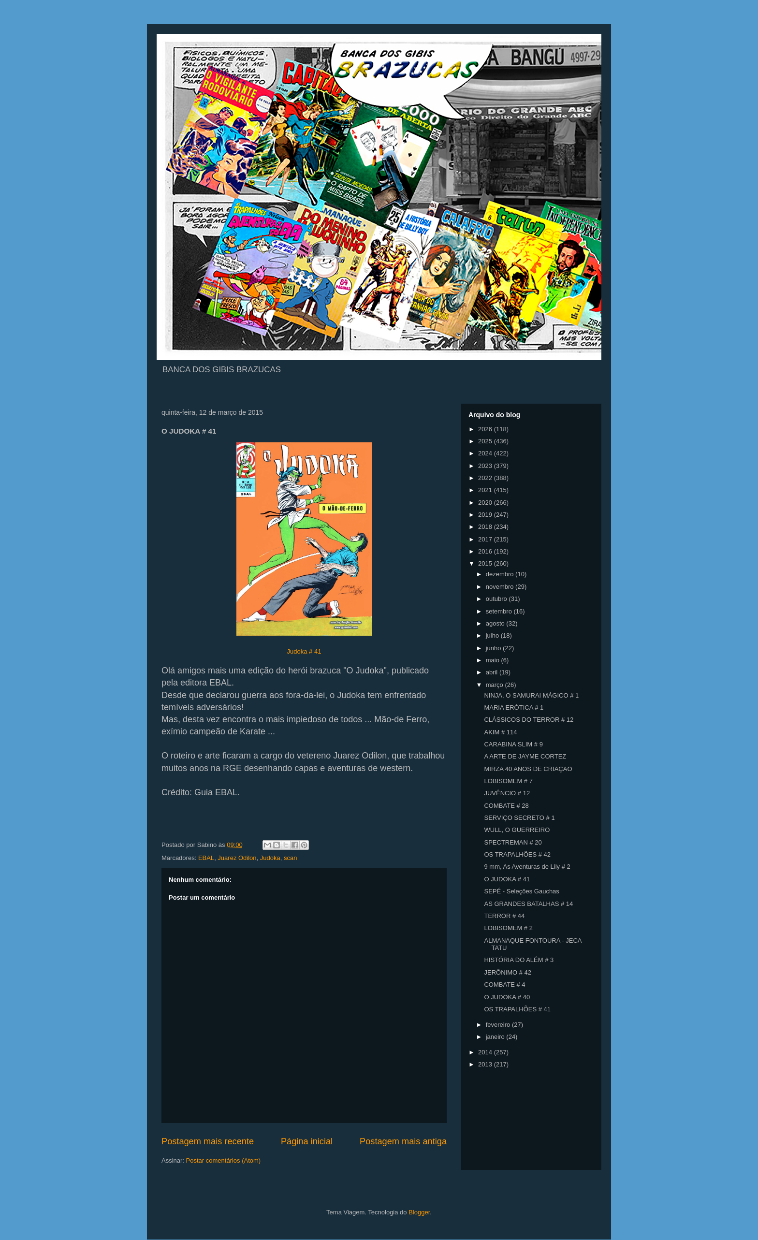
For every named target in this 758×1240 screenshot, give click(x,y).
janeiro (496, 1036)
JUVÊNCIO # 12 (507, 793)
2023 (486, 465)
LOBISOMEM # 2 (508, 928)
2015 (486, 563)
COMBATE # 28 (506, 805)
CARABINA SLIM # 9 (513, 744)
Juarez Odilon (237, 857)
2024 (486, 453)
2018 (486, 526)
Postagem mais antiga (403, 1141)
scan (290, 857)
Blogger (419, 1212)
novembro (500, 586)
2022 (486, 477)
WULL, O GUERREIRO (517, 829)
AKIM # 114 (500, 732)
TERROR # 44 (504, 915)
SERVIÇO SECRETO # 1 (519, 817)
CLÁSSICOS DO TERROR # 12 (528, 719)
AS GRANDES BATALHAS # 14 (528, 903)
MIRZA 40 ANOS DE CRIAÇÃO (528, 769)
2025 (486, 441)
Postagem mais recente (207, 1141)
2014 (486, 1052)
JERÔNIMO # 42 (507, 972)
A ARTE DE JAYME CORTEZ (525, 756)
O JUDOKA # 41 (507, 879)
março (495, 684)
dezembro (500, 574)
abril (492, 672)
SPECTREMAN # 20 (512, 842)
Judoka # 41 (304, 651)
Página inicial (307, 1141)
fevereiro (499, 1024)
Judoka (270, 857)
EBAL (206, 857)
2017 (486, 539)
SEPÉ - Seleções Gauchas (521, 891)
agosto (496, 623)
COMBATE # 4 (504, 984)
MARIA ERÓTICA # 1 (513, 707)
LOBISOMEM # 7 (508, 781)
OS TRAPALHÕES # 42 (517, 854)
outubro (497, 598)
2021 (486, 490)
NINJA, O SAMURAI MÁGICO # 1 (531, 695)
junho (494, 648)
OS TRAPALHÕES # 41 (517, 1009)
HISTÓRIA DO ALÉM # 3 (519, 959)
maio (493, 660)
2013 (486, 1064)
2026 (486, 429)
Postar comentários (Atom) (223, 1160)
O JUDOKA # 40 (507, 997)
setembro (500, 611)
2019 (486, 514)
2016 (486, 551)
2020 (486, 502)
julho (493, 635)
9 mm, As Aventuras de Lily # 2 (527, 866)
